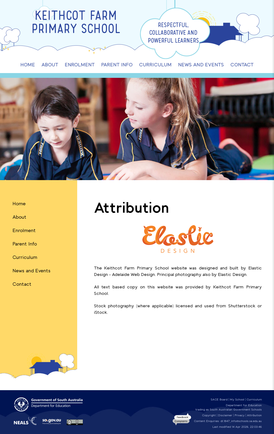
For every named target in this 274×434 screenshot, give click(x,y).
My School (237, 399)
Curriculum (24, 257)
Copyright (209, 415)
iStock (100, 312)
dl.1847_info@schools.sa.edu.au (241, 421)
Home (19, 203)
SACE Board (219, 399)
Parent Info (24, 244)
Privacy (240, 415)
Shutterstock (241, 305)
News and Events (31, 271)
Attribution (254, 415)
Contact (21, 284)
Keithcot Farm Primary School (75, 23)
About (19, 217)
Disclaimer (225, 415)
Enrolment (24, 230)
